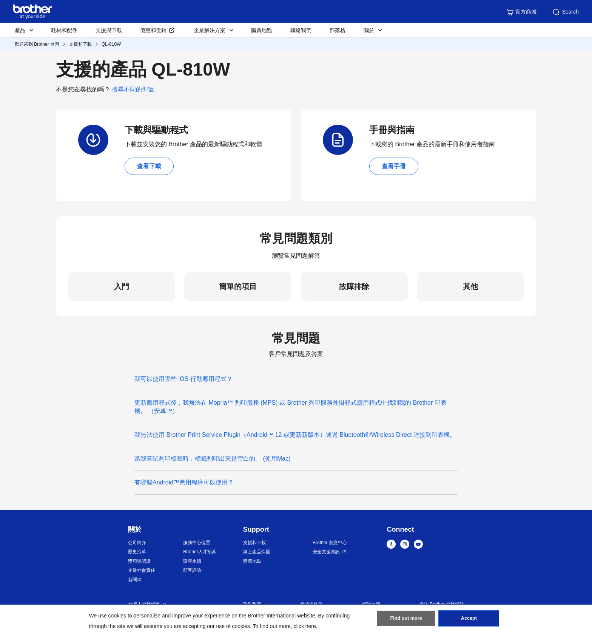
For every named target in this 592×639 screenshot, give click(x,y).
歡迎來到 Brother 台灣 (37, 44)
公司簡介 (137, 542)
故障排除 (354, 286)
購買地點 (261, 30)
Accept (468, 620)
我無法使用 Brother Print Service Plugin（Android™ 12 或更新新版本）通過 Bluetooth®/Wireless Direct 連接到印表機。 (295, 435)
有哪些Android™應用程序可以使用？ (184, 482)
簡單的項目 (238, 286)
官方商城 (521, 12)
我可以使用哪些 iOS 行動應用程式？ (183, 379)
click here (305, 626)
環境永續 (192, 561)
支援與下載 (109, 30)
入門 (121, 286)
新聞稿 (135, 579)
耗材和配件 (64, 30)
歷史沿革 (137, 551)
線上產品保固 (256, 551)
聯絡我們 (300, 30)
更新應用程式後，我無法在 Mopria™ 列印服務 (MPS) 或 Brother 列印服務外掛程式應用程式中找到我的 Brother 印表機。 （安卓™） (290, 406)
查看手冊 (394, 166)
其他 (470, 286)
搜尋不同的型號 (133, 89)
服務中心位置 (196, 542)
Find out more (406, 620)
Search (565, 12)
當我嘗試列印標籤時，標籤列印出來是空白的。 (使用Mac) (217, 458)
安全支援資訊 (326, 551)
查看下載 (149, 166)
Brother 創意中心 (330, 542)
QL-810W (111, 44)
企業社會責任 (141, 570)
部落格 (337, 30)
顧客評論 (192, 570)
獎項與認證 (139, 561)
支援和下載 (80, 44)
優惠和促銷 (153, 30)
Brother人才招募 (199, 551)
